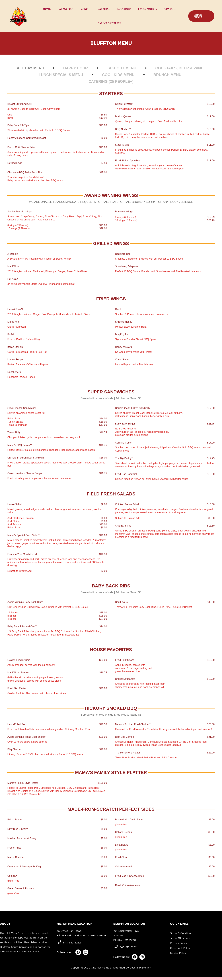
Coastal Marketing (140, 967)
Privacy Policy (178, 943)
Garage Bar (66, 8)
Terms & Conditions (181, 933)
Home (47, 8)
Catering (104, 8)
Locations (124, 8)
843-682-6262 (72, 942)
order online (198, 16)
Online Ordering (109, 23)
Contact (170, 8)
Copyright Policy (180, 948)
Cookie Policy (178, 952)
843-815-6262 (128, 947)
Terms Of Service (180, 938)
